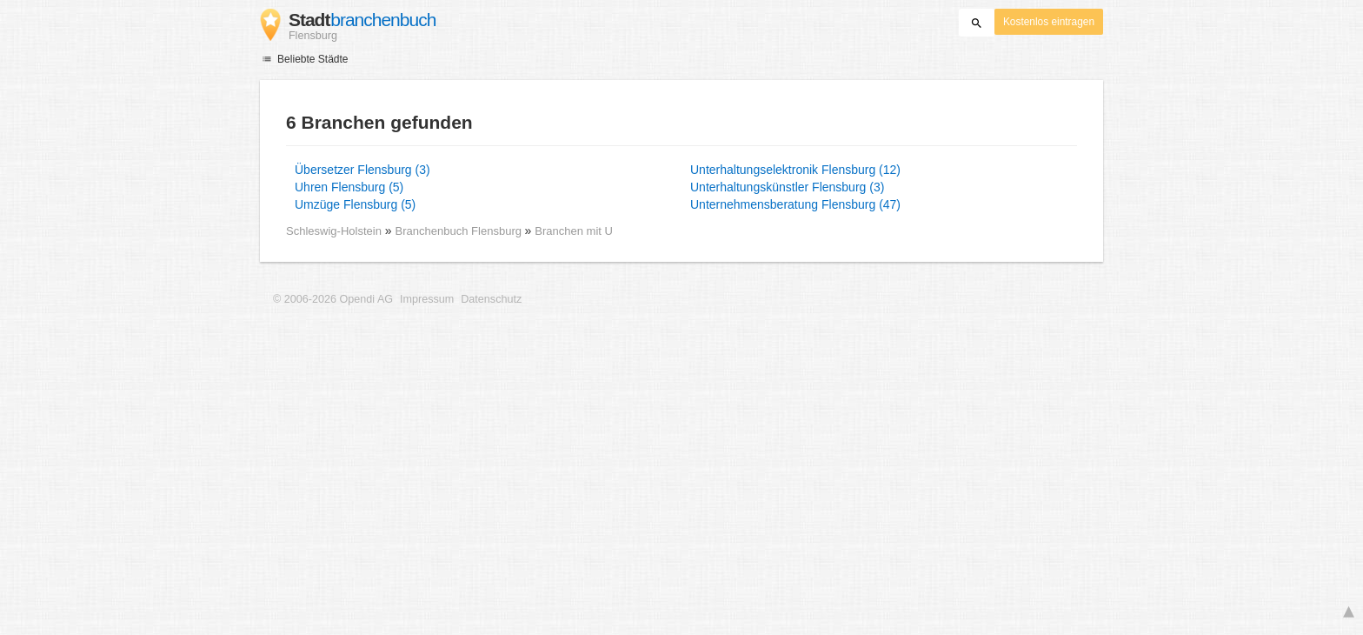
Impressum (427, 299)
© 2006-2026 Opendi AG (333, 299)
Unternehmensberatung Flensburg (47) (795, 204)
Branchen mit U (574, 230)
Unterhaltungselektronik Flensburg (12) (795, 170)
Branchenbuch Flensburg (460, 230)
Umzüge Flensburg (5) (355, 204)
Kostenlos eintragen (1048, 22)
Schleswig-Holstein (334, 230)
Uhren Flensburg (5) (349, 187)
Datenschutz (491, 299)
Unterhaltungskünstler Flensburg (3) (787, 187)
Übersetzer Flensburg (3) (362, 170)
